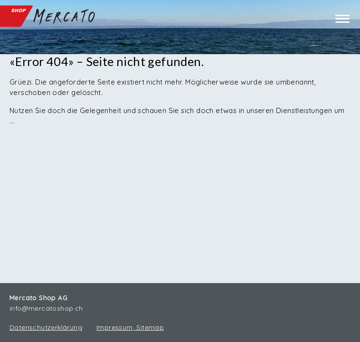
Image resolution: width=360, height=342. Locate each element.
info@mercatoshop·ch (46, 308)
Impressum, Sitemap (130, 327)
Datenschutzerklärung (45, 327)
